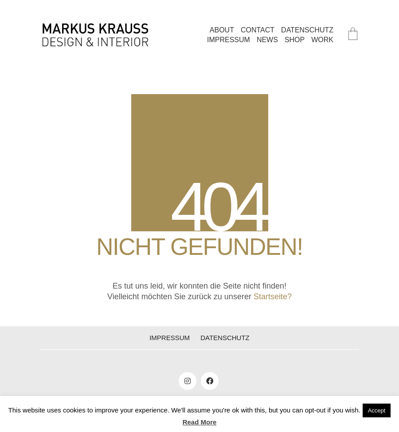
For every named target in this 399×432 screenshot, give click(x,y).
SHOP (295, 40)
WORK (322, 40)
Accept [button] (377, 410)
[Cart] (353, 34)
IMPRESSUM (228, 40)
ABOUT (222, 30)
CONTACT (257, 30)
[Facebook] (210, 381)
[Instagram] (187, 381)
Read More (200, 422)
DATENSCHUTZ (307, 30)
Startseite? (273, 296)
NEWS (267, 40)
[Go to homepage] (95, 35)
